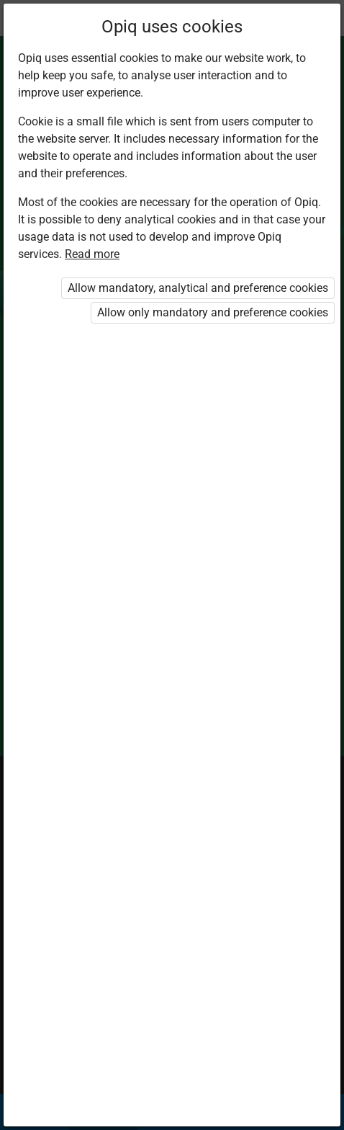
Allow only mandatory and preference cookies (212, 312)
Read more (92, 254)
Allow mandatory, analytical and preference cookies (198, 288)
